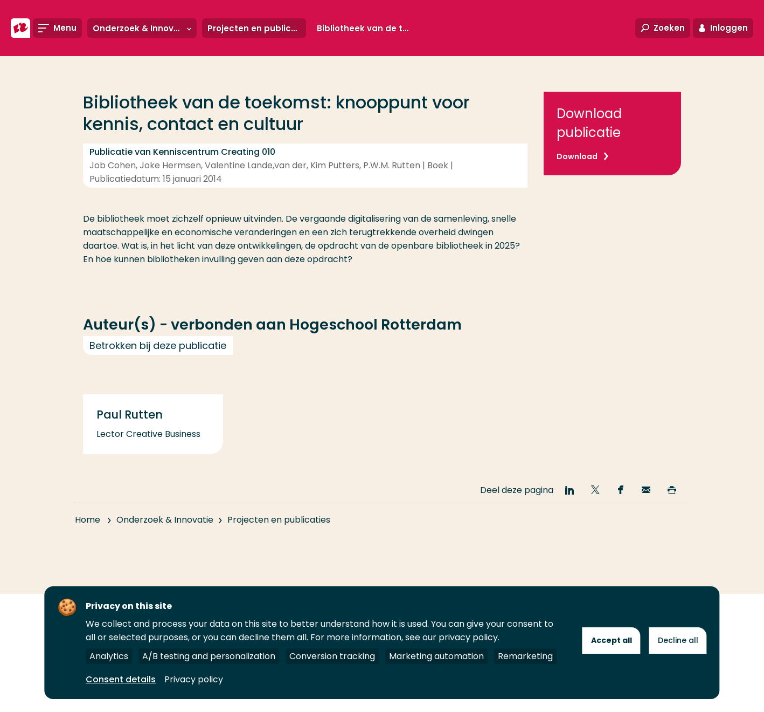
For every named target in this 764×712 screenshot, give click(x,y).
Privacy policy (193, 679)
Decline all (678, 640)
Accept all (611, 640)
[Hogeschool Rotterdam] (20, 28)
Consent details (121, 679)
